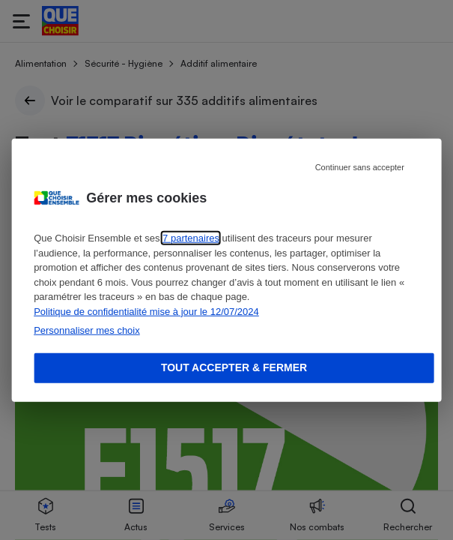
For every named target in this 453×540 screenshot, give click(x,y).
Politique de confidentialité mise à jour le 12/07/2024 (146, 310)
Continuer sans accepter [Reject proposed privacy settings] (359, 167)
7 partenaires (190, 238)
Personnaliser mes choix (87, 330)
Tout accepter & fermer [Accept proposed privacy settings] (234, 368)
